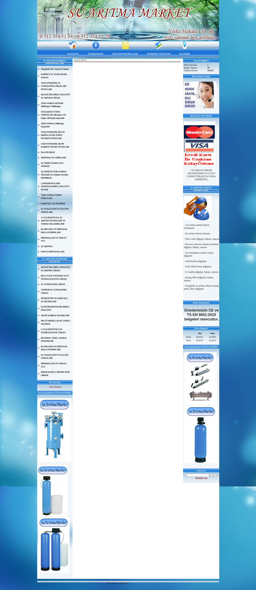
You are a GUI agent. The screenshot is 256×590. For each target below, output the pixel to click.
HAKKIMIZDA (95, 53)
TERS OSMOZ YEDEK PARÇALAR (51, 196)
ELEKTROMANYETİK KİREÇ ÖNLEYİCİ (55, 308)
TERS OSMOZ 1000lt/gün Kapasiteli (52, 125)
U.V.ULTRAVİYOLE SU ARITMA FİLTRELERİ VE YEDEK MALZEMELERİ (53, 220)
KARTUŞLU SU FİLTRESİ (53, 203)
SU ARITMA (46, 246)
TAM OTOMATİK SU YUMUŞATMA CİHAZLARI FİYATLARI (53, 86)
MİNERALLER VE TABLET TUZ (54, 239)
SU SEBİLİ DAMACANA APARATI (52, 164)
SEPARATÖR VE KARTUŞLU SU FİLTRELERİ (54, 300)
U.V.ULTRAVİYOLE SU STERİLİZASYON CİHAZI (53, 331)
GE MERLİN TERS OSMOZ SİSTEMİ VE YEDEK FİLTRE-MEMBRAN (55, 174)
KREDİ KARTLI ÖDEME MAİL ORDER (55, 373)
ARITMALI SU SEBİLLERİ (53, 157)
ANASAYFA (73, 53)
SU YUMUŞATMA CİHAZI (53, 284)
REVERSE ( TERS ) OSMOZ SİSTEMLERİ (54, 339)
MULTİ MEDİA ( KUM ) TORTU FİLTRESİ (55, 322)
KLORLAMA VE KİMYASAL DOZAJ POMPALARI (54, 230)
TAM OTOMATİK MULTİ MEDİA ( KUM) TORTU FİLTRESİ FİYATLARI (53, 135)
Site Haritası (55, 386)
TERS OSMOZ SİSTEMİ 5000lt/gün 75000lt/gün (52, 105)
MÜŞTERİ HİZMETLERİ (125, 53)
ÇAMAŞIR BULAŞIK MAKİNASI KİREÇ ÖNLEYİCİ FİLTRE (55, 186)
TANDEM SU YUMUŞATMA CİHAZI (54, 291)
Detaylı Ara (202, 478)
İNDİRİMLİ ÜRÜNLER (159, 53)
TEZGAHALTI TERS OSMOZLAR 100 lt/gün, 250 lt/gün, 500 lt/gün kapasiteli (53, 115)
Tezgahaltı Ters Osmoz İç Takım (55, 69)
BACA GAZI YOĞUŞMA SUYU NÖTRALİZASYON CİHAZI (55, 277)
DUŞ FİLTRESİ (48, 152)
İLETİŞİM (185, 53)
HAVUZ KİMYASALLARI (52, 252)
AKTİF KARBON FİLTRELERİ (55, 315)
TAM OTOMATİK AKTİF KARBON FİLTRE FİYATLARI (55, 145)
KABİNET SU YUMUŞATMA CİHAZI (54, 76)
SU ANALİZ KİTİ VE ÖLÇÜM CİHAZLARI (54, 210)
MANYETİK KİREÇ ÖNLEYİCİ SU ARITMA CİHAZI (55, 96)
